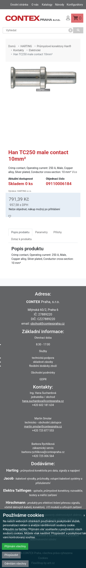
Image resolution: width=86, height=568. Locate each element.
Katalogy (47, 4)
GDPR (42, 379)
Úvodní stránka (19, 4)
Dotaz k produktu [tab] (21, 239)
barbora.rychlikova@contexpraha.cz (42, 452)
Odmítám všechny (15, 563)
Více (74, 172)
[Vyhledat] (78, 30)
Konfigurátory (75, 4)
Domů (11, 46)
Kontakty (18, 50)
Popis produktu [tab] (20, 232)
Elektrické (34, 50)
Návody (59, 4)
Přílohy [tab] (57, 232)
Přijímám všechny (15, 546)
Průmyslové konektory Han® (54, 46)
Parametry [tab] (41, 232)
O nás (35, 4)
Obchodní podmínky (43, 372)
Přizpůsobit (11, 554)
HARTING (26, 46)
